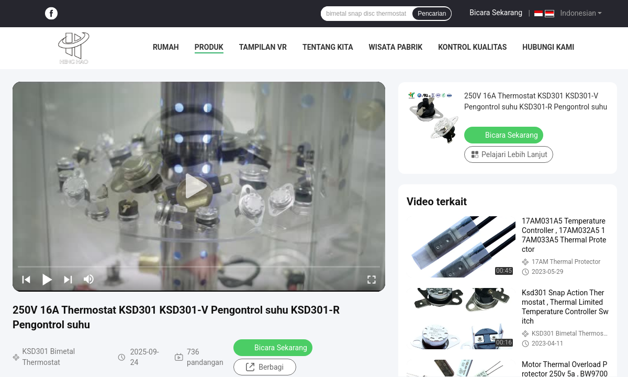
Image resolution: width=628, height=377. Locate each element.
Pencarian (432, 13)
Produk (209, 47)
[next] (68, 279)
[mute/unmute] (88, 279)
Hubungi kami (548, 47)
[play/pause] (47, 279)
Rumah (166, 47)
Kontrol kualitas (472, 47)
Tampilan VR (263, 47)
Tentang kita (327, 47)
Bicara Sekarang (495, 12)
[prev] (26, 279)
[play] (199, 186)
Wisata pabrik (396, 47)
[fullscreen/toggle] (371, 279)
